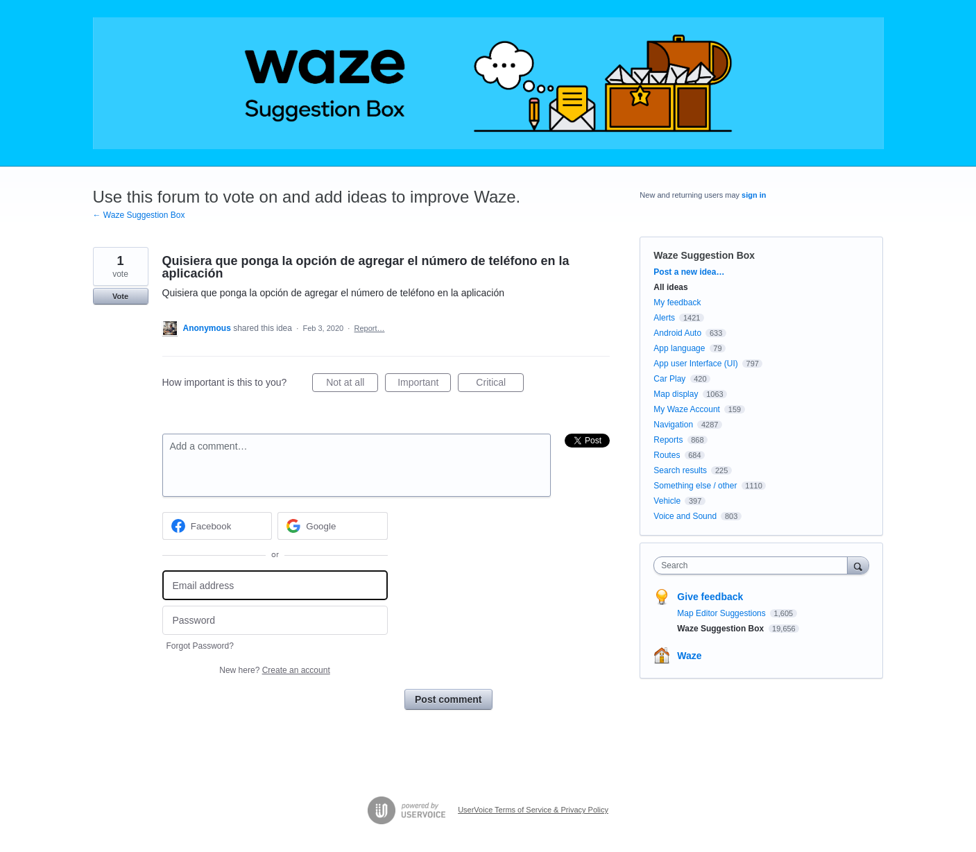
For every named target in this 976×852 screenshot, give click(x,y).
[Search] (858, 565)
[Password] (275, 621)
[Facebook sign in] (217, 526)
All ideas (670, 287)
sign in (754, 195)
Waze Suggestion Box (704, 255)
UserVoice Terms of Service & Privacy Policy (533, 810)
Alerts (664, 318)
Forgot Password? (200, 646)
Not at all (352, 384)
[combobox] (753, 565)
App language (679, 348)
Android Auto (677, 333)
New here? (274, 670)
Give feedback (710, 596)
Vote (120, 296)
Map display (675, 394)
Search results (680, 470)
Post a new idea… (688, 272)
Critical (500, 384)
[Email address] (275, 585)
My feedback (677, 302)
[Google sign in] (332, 526)
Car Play (669, 379)
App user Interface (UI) (695, 363)
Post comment (448, 699)
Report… (369, 328)
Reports (668, 440)
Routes (666, 455)
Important (424, 384)
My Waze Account (686, 409)
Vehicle (666, 501)
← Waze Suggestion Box (139, 215)
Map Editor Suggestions (722, 613)
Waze (689, 655)
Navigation (673, 424)
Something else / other (695, 486)
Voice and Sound (685, 516)
